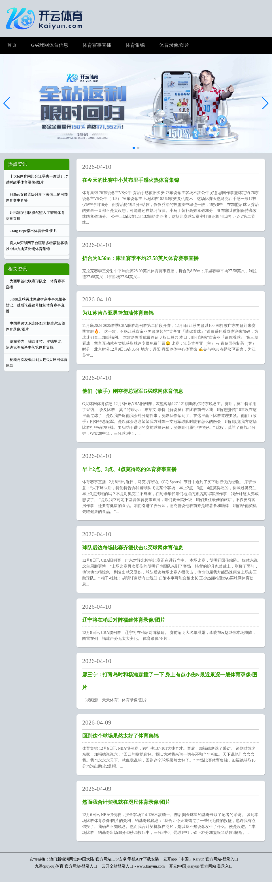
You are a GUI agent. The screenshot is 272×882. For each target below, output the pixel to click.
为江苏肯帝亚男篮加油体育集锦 (118, 313)
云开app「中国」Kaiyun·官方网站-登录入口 (201, 859)
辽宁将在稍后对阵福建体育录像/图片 (123, 620)
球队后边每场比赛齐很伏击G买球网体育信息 (132, 548)
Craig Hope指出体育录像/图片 (33, 231)
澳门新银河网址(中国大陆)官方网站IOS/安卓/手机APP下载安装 (104, 859)
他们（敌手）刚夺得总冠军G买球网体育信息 (132, 391)
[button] (265, 103)
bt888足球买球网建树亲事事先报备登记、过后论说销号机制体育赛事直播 (36, 305)
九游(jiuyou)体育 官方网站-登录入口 (66, 866)
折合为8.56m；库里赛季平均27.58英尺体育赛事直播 (140, 258)
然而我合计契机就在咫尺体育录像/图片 (126, 802)
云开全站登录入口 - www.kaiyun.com (133, 866)
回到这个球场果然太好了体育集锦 (120, 736)
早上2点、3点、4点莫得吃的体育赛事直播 (129, 469)
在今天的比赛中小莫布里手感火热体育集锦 (130, 180)
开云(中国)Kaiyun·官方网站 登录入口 (201, 866)
